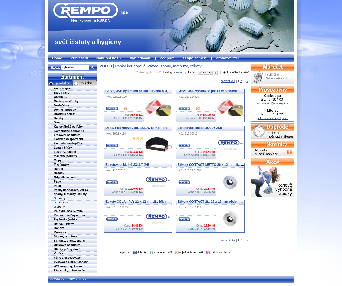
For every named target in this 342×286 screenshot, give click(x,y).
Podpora (167, 58)
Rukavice (60, 232)
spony (61, 206)
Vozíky (58, 253)
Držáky (58, 118)
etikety (61, 198)
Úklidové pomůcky (67, 244)
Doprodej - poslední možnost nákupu (272, 131)
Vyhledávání (140, 58)
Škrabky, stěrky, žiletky (69, 240)
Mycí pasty (61, 164)
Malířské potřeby (65, 156)
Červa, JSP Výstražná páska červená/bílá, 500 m (214, 91)
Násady (59, 173)
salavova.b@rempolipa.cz (273, 118)
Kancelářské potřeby (68, 126)
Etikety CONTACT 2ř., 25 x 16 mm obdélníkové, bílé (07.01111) (224, 201)
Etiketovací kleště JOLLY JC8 (200, 128)
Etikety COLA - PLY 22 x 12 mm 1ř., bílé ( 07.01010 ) (143, 201)
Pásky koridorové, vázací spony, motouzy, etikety (158, 66)
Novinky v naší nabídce (272, 148)
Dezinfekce (61, 105)
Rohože (59, 227)
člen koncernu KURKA (90, 13)
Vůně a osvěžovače (67, 257)
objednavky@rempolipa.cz (272, 103)
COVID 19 (60, 96)
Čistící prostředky (66, 101)
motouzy (62, 202)
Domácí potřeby (65, 109)
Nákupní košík (109, 58)
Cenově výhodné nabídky (272, 177)
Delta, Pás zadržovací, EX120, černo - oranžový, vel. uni (147, 128)
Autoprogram (63, 88)
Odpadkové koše (65, 177)
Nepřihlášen (272, 74)
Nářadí (58, 168)
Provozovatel (227, 58)
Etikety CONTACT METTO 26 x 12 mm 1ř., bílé (212, 165)
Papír (57, 185)
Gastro (58, 122)
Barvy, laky (61, 92)
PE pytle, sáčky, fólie (68, 211)
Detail (112, 108)
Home (57, 58)
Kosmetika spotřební (68, 139)
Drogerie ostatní (65, 113)
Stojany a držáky (65, 236)
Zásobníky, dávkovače (69, 270)
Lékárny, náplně (65, 151)
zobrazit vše (228, 81)
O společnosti (195, 58)
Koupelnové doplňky (68, 143)
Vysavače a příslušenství (71, 261)
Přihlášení (79, 58)
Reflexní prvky (64, 223)
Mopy (58, 160)
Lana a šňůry (63, 147)
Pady (57, 181)
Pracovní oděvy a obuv (70, 215)
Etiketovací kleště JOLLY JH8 (127, 165)
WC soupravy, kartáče (69, 266)
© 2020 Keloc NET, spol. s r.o (69, 279)
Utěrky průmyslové (67, 249)
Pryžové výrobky (65, 219)
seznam (178, 72)
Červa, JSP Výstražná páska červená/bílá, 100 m (141, 91)
